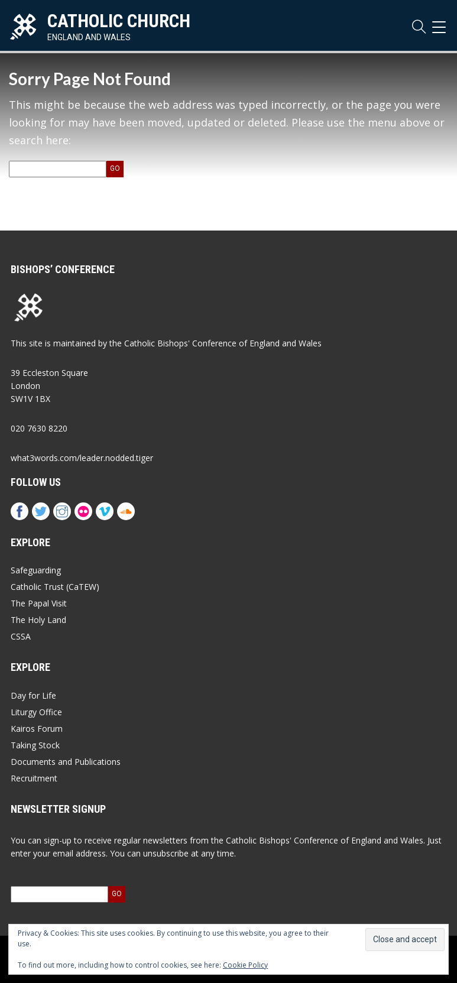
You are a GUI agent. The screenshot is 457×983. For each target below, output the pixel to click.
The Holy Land (38, 619)
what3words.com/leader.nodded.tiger (82, 457)
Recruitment (34, 778)
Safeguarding (36, 570)
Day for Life (33, 695)
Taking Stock (35, 745)
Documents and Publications (66, 761)
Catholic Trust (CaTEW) (55, 586)
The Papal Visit (39, 603)
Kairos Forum (37, 728)
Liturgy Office (36, 712)
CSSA (21, 636)
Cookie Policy (245, 965)
